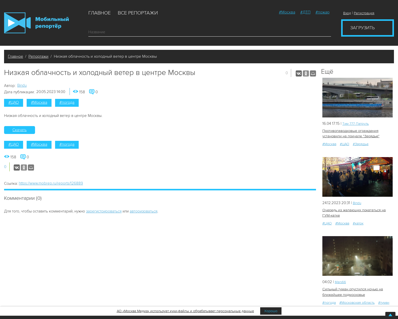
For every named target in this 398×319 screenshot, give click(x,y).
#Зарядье (361, 143)
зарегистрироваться (104, 211)
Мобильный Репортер (36, 22)
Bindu (22, 85)
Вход (347, 13)
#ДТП (305, 12)
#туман (383, 301)
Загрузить (362, 28)
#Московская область (357, 301)
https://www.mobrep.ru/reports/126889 (51, 183)
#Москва (287, 12)
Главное (99, 13)
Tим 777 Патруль (357, 123)
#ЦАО (13, 102)
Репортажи (38, 56)
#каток (358, 222)
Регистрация (364, 13)
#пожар (322, 12)
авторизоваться (143, 211)
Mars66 (341, 281)
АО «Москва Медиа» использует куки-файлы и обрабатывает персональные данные (185, 311)
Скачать (19, 130)
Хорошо (270, 311)
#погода (66, 102)
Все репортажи (138, 13)
